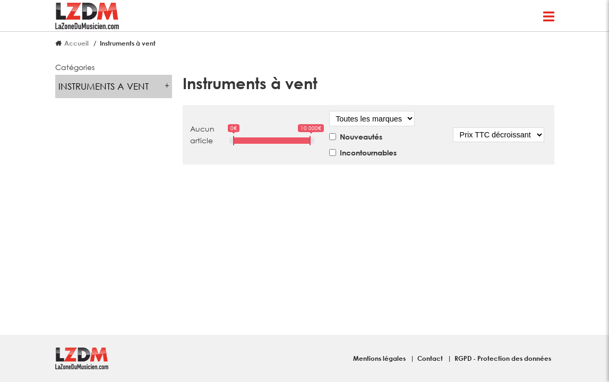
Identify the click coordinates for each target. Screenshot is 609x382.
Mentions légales (380, 358)
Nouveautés (361, 136)
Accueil (76, 43)
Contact (430, 358)
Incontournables (368, 152)
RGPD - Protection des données (502, 358)
